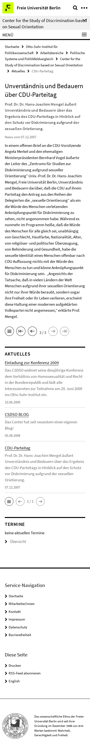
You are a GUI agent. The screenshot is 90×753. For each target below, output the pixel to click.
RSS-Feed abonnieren (25, 673)
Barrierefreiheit (20, 634)
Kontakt (15, 611)
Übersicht (15, 541)
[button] (9, 501)
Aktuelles (18, 71)
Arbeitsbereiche (51, 53)
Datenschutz (18, 627)
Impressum (17, 619)
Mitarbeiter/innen (22, 603)
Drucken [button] (15, 665)
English (14, 681)
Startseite (12, 46)
